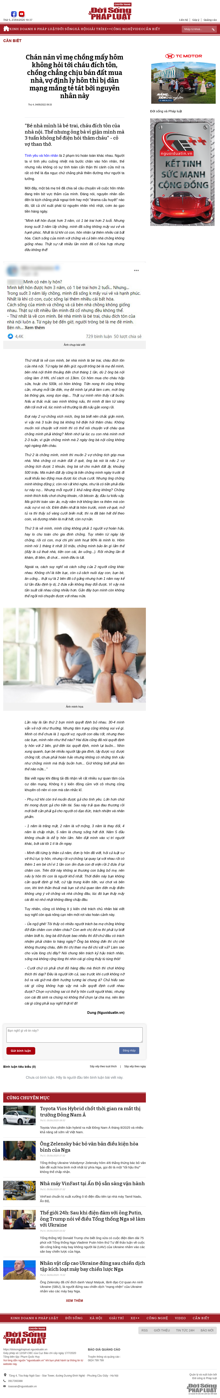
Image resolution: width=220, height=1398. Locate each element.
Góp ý (195, 19)
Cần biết (152, 29)
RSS (145, 1330)
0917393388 (15, 1381)
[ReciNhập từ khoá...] (199, 29)
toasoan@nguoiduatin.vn (22, 1386)
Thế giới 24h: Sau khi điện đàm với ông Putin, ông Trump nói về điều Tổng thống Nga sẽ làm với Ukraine (92, 1219)
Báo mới (207, 1330)
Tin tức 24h (185, 1330)
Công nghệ (122, 29)
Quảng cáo (210, 19)
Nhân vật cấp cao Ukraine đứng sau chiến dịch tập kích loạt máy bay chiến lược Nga (92, 1266)
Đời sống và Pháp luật (166, 111)
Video (138, 29)
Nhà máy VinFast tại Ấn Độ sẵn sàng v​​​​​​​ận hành (92, 1183)
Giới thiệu (162, 1330)
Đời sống (66, 29)
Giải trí (94, 29)
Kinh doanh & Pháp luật (33, 29)
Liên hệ (183, 19)
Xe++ (106, 29)
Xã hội (81, 29)
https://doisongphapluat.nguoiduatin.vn (25, 1349)
